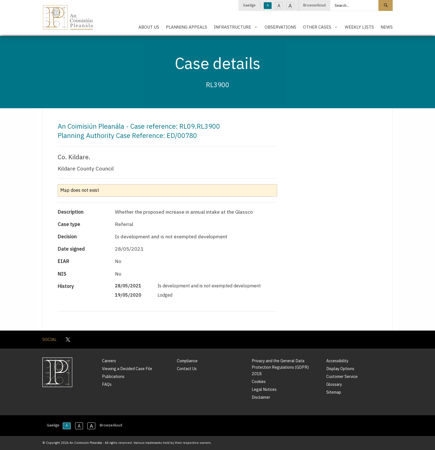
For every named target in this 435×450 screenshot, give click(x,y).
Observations (280, 27)
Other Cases (317, 27)
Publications (113, 376)
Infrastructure (232, 27)
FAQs (107, 384)
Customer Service (342, 376)
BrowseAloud (314, 5)
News (387, 27)
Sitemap (333, 392)
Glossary (334, 384)
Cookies (259, 381)
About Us (148, 27)
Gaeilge (249, 5)
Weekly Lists (359, 27)
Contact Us (187, 368)
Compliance (187, 360)
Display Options (340, 368)
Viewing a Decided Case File (127, 368)
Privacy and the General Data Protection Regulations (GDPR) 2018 (280, 367)
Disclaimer (261, 397)
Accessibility (337, 360)
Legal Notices (264, 389)
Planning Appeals (186, 27)
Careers (109, 360)
